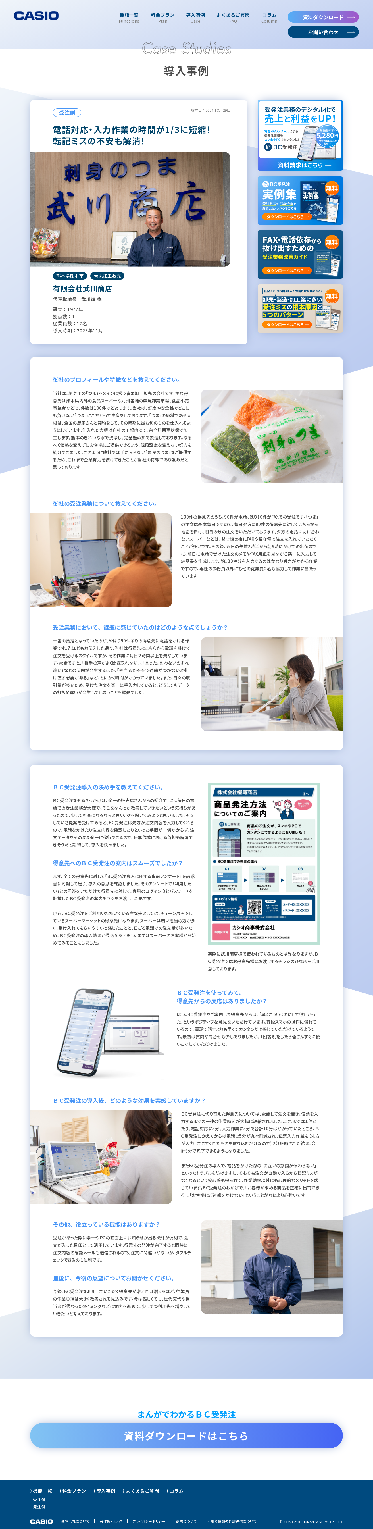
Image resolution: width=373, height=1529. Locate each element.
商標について (186, 1521)
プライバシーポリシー (149, 1521)
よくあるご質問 (142, 1490)
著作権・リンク (111, 1521)
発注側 (39, 1506)
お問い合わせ (323, 32)
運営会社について (75, 1521)
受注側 (39, 1499)
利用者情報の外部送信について (231, 1521)
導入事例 (106, 1490)
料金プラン (74, 1490)
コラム (177, 1490)
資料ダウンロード (323, 17)
